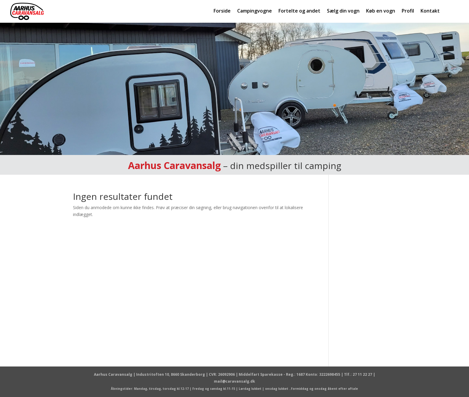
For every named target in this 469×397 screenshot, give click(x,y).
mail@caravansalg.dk (234, 381)
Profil (408, 11)
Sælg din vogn (343, 11)
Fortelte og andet (299, 11)
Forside (222, 11)
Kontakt (430, 11)
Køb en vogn (380, 11)
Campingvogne (254, 11)
